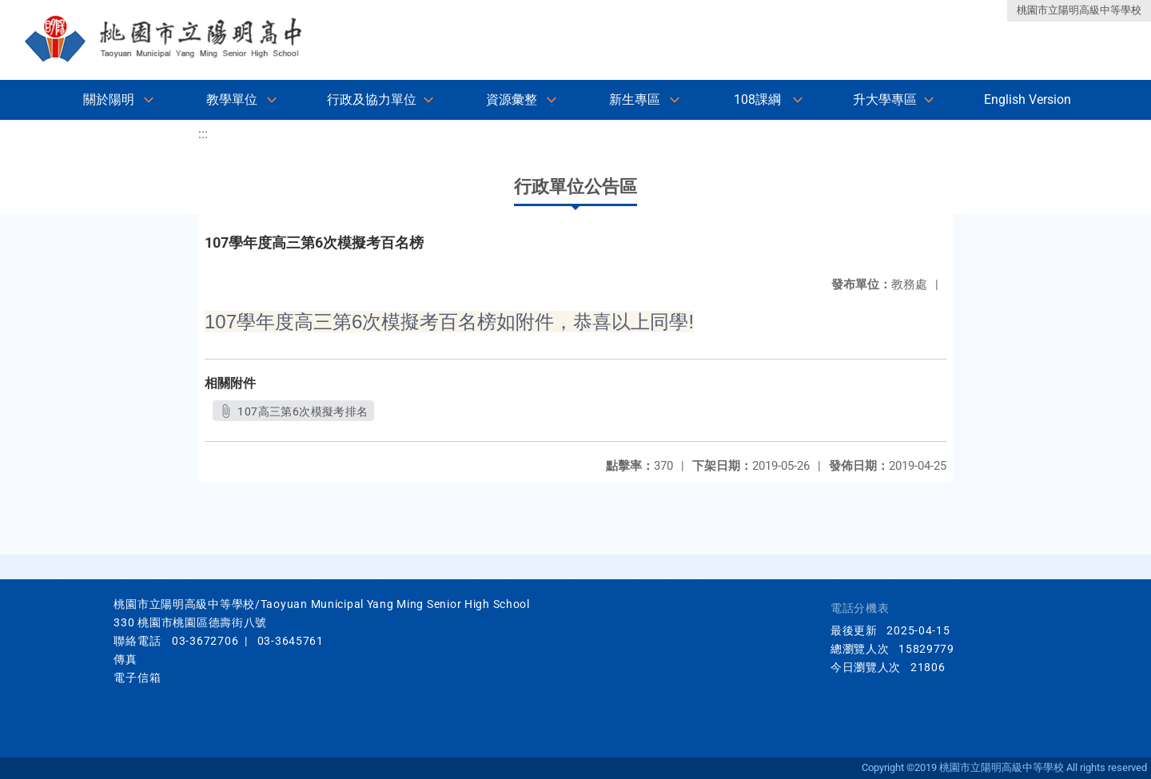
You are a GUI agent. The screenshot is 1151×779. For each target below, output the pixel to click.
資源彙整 (511, 99)
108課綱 (757, 99)
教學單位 (231, 99)
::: (203, 133)
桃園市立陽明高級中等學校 (1079, 10)
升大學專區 (885, 99)
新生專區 (634, 99)
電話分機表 (860, 608)
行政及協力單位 (371, 99)
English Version (1027, 99)
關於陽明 (108, 99)
